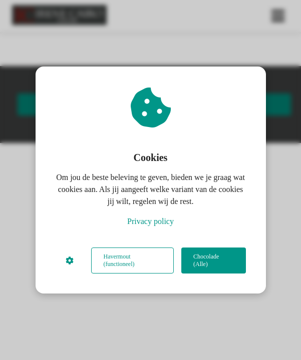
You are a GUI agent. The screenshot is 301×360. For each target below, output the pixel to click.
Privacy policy (150, 221)
